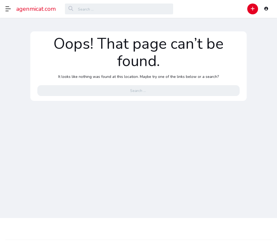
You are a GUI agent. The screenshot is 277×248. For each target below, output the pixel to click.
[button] (10, 9)
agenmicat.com (36, 9)
